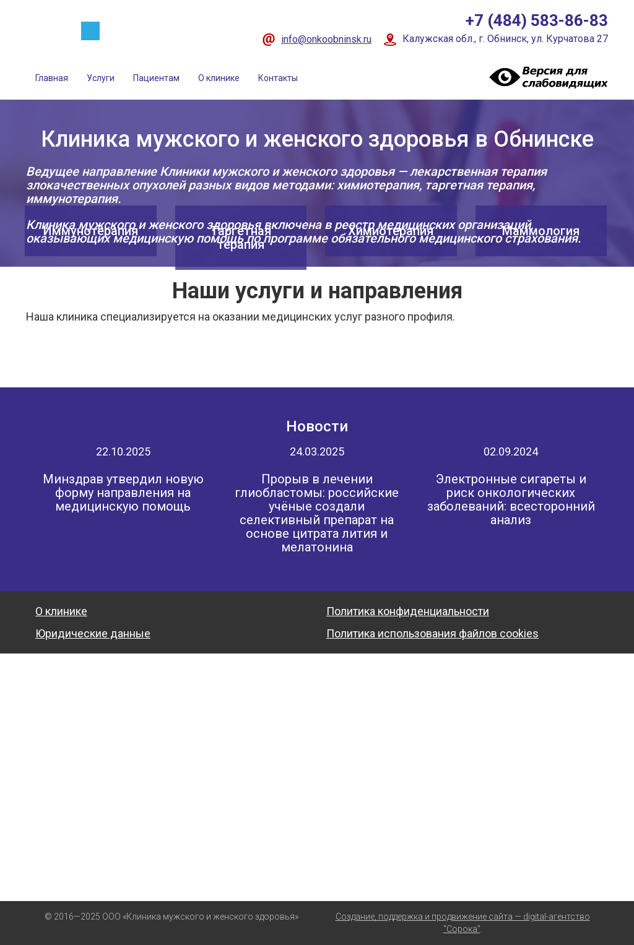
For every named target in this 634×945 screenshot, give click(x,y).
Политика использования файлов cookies (432, 633)
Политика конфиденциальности (407, 611)
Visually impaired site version (546, 77)
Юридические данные (92, 633)
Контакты (278, 78)
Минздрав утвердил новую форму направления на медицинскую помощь (123, 493)
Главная (51, 78)
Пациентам (156, 78)
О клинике (219, 78)
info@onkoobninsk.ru (326, 39)
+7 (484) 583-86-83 (537, 20)
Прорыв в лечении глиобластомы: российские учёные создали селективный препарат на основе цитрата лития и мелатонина (317, 513)
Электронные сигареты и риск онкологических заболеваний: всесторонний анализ (511, 499)
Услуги (101, 78)
